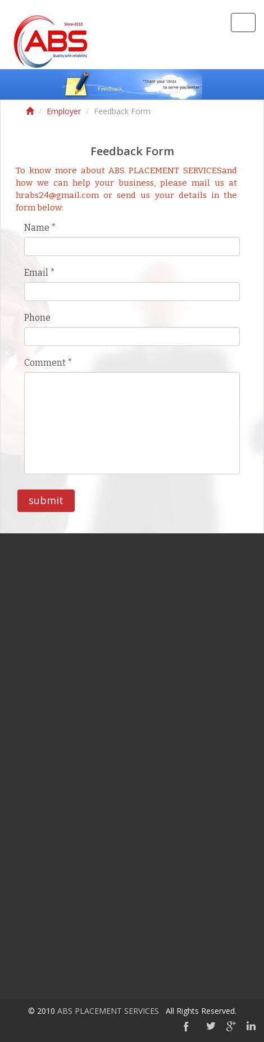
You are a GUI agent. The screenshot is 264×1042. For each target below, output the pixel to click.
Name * (40, 227)
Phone (37, 317)
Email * (39, 272)
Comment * (48, 362)
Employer (64, 111)
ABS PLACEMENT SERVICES (108, 1010)
